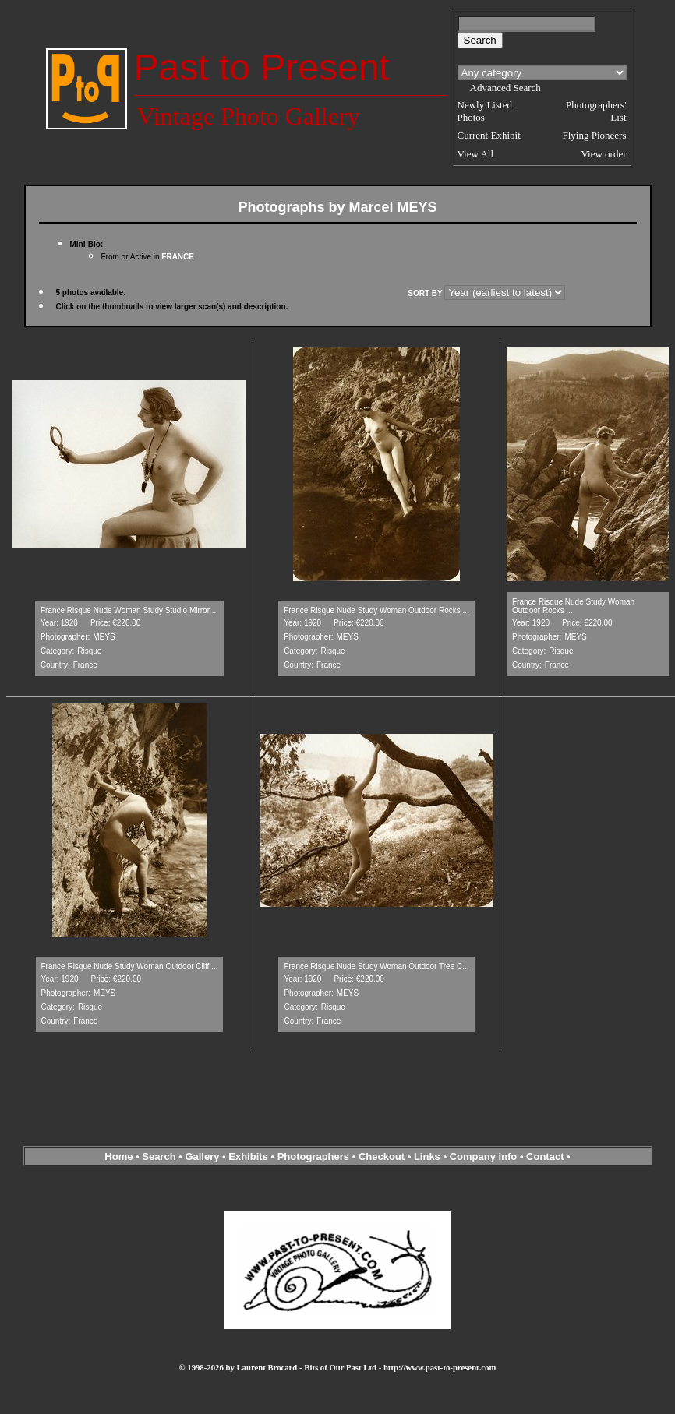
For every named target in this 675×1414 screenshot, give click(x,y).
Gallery (202, 1156)
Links (427, 1156)
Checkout (382, 1156)
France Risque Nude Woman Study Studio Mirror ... (129, 610)
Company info (485, 1156)
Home (118, 1156)
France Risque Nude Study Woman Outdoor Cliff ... (129, 966)
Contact (545, 1156)
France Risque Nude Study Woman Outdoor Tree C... (376, 966)
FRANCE (177, 256)
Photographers (313, 1156)
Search (158, 1156)
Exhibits (248, 1156)
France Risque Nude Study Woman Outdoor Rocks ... (376, 610)
